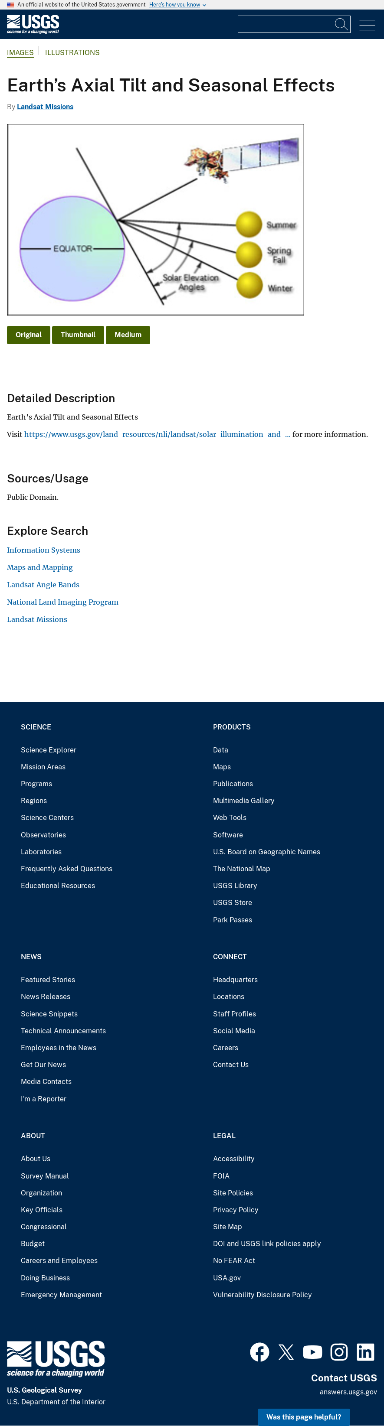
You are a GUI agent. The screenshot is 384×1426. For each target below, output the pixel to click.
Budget (33, 1244)
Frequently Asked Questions (66, 869)
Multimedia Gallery (244, 801)
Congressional (44, 1227)
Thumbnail (78, 335)
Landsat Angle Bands (43, 584)
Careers (225, 1048)
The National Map (241, 869)
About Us (35, 1159)
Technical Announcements (63, 1031)
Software (228, 835)
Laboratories (41, 852)
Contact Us (231, 1065)
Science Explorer (48, 750)
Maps (222, 767)
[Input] (294, 24)
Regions (34, 801)
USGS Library (235, 886)
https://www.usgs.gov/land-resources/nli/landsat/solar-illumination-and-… (157, 434)
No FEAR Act (234, 1261)
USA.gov (227, 1278)
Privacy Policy (236, 1210)
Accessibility (234, 1159)
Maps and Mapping (40, 567)
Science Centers (47, 818)
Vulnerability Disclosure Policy (262, 1295)
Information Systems (43, 550)
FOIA (221, 1176)
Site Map (227, 1227)
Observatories (43, 835)
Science (36, 727)
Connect (230, 957)
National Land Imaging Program (62, 602)
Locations (228, 997)
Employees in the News (58, 1048)
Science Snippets (49, 1014)
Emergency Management (61, 1295)
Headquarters (235, 980)
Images (20, 53)
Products (232, 727)
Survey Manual (45, 1176)
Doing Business (45, 1278)
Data (220, 750)
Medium (128, 335)
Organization (41, 1193)
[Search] (342, 24)
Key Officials (41, 1210)
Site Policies (233, 1193)
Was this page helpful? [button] (303, 1417)
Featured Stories (48, 980)
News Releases (45, 997)
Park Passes (232, 920)
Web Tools (229, 818)
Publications (233, 784)
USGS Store (232, 903)
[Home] (33, 32)
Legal (224, 1136)
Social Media (234, 1031)
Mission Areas (43, 767)
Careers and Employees (59, 1261)
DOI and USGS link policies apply (267, 1244)
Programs (36, 784)
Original (29, 335)
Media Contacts (46, 1082)
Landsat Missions (45, 107)
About (33, 1136)
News (31, 957)
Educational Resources (58, 886)
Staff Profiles (234, 1014)
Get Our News (43, 1065)
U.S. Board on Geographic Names (266, 852)
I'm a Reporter (43, 1099)
